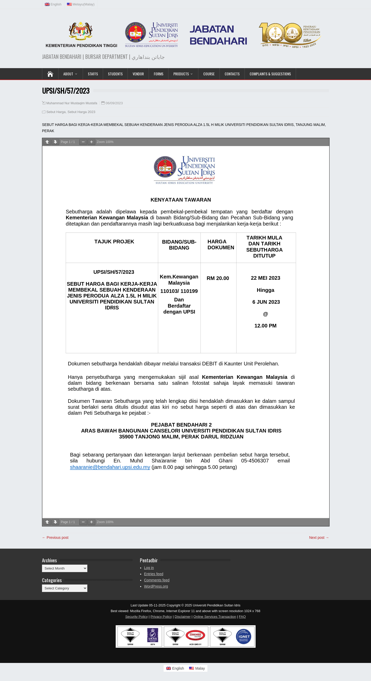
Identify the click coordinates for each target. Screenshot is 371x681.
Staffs (93, 73)
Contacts (232, 73)
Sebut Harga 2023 (81, 112)
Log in (149, 568)
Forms (158, 73)
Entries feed (153, 574)
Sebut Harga (56, 112)
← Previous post (55, 537)
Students (115, 73)
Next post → (319, 537)
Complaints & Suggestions (270, 73)
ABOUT (68, 73)
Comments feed (157, 580)
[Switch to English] (175, 668)
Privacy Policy (161, 617)
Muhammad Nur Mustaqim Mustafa (71, 103)
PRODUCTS (181, 73)
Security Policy (136, 617)
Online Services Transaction (214, 617)
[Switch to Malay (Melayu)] (80, 4)
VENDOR (138, 73)
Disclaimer (183, 617)
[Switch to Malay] (197, 668)
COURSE (209, 73)
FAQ (242, 617)
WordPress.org (156, 586)
